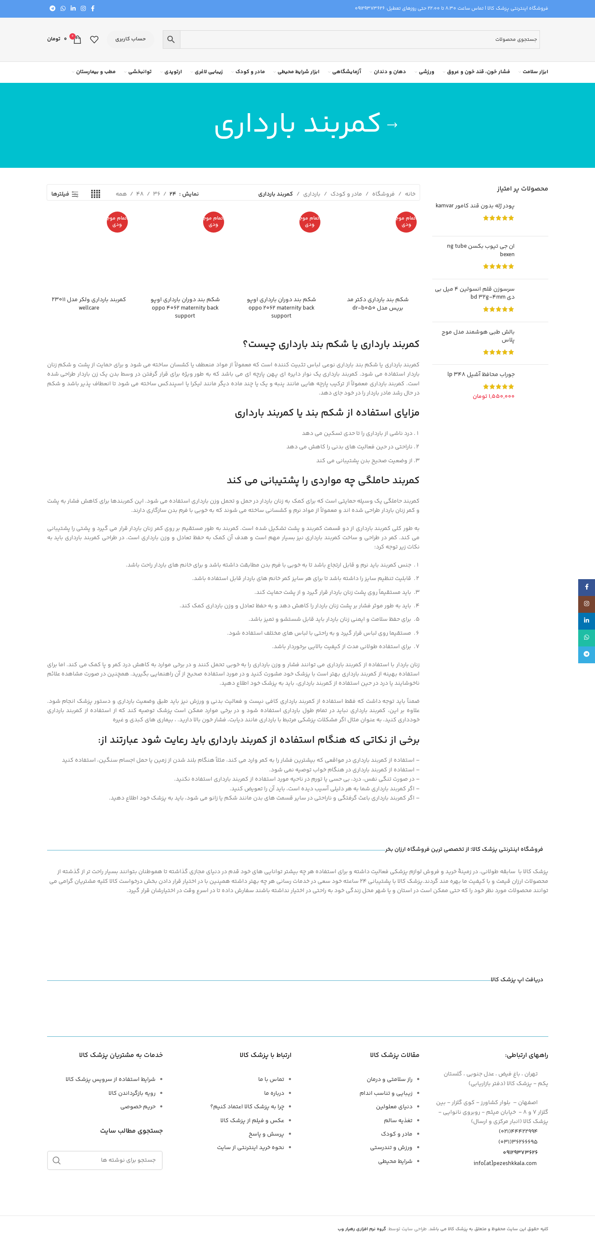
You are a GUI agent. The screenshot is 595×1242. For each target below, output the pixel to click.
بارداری (311, 194)
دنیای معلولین (394, 1107)
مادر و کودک (346, 194)
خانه (410, 194)
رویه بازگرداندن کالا (132, 1093)
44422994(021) (523, 1131)
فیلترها (60, 194)
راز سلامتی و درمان (390, 1079)
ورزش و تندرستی (391, 1147)
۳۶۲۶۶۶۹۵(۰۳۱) (523, 1142)
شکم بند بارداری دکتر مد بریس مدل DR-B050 (378, 304)
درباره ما (274, 1093)
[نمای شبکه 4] (95, 194)
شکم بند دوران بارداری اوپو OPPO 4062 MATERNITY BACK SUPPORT (185, 308)
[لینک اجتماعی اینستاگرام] (83, 9)
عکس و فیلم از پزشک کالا (252, 1120)
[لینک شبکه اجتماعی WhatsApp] (63, 9)
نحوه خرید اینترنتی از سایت (250, 1147)
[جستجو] (105, 1160)
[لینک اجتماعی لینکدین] (73, 9)
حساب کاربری (130, 39)
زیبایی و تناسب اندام (386, 1093)
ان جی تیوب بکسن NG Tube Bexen (481, 251)
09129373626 (370, 9)
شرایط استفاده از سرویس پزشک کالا (111, 1079)
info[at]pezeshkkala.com (505, 1163)
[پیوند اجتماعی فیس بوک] (92, 9)
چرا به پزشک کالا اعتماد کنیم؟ (247, 1107)
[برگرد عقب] (392, 125)
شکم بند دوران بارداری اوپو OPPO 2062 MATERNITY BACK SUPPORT (281, 308)
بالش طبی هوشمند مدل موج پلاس (478, 336)
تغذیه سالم (398, 1120)
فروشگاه (383, 194)
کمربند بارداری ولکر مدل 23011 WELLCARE (89, 304)
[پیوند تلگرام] (52, 9)
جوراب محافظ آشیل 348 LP (481, 375)
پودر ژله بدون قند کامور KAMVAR (475, 206)
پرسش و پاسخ (266, 1134)
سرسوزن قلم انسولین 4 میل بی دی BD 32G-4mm (475, 294)
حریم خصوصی (138, 1107)
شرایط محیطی (395, 1161)
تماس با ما (271, 1079)
